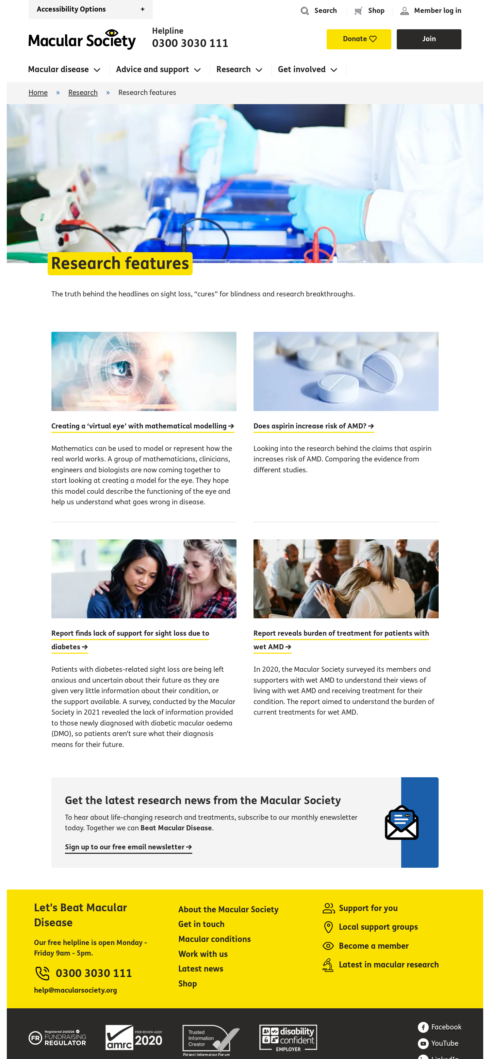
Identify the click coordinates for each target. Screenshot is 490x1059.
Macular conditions (214, 939)
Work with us (203, 954)
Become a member (374, 946)
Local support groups (378, 927)
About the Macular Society (228, 910)
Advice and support (152, 70)
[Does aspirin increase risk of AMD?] (346, 426)
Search (325, 10)
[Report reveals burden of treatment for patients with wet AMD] (346, 642)
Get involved (302, 70)
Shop (376, 10)
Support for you (368, 908)
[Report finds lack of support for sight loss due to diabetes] (143, 642)
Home (82, 39)
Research (233, 70)
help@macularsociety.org (75, 990)
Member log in (437, 10)
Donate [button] (355, 39)
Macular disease (58, 70)
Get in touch (201, 924)
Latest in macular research (389, 965)
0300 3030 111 (190, 43)
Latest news (200, 969)
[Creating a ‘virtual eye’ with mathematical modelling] (143, 426)
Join (429, 39)
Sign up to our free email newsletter (128, 847)
